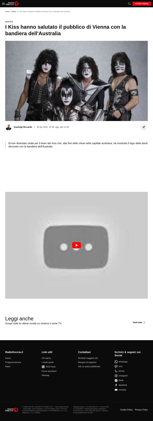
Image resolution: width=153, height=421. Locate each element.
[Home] (12, 4)
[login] (141, 4)
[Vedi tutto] (139, 322)
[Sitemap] (45, 375)
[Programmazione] (13, 362)
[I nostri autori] (48, 362)
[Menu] (3, 3)
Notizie (13, 11)
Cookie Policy (126, 410)
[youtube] (120, 389)
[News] (7, 366)
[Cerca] (129, 3)
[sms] (118, 366)
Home (7, 11)
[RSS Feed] (48, 366)
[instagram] (121, 375)
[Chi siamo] (46, 358)
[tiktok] (119, 380)
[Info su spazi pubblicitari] (89, 366)
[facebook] (121, 385)
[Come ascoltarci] (49, 371)
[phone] (120, 371)
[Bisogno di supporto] (87, 362)
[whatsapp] (121, 361)
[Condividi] (143, 127)
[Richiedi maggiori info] (88, 358)
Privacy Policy (141, 410)
